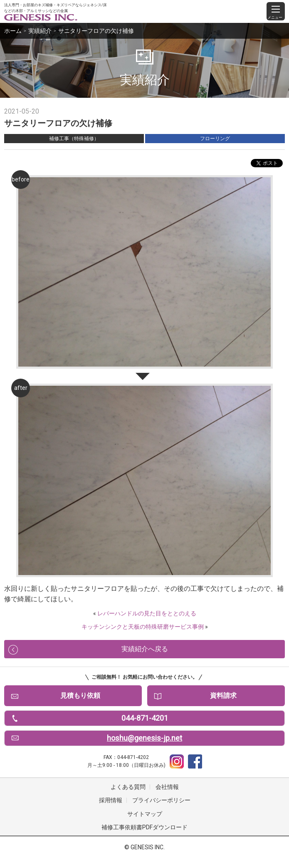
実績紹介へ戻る (144, 649)
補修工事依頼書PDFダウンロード (144, 827)
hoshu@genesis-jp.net (144, 738)
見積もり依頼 (80, 695)
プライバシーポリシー (161, 800)
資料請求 (223, 695)
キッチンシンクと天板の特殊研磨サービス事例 (143, 626)
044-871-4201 (144, 718)
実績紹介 (40, 30)
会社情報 (167, 787)
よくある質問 (128, 787)
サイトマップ (144, 814)
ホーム (13, 30)
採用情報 (110, 800)
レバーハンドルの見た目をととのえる (146, 613)
